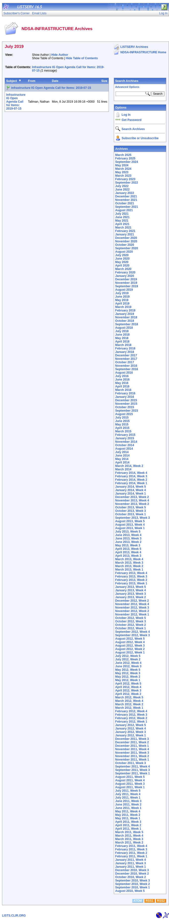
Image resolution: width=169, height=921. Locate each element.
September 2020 (126, 248)
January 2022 (124, 193)
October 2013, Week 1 (130, 514)
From (31, 81)
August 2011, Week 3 (130, 784)
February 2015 (125, 435)
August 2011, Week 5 (130, 777)
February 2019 (125, 310)
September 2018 (126, 324)
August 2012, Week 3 (130, 645)
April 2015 (122, 428)
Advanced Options (127, 86)
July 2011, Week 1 (128, 797)
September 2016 (126, 369)
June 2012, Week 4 (128, 663)
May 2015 (121, 424)
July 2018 (122, 331)
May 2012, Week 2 (127, 676)
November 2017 (126, 359)
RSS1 (149, 900)
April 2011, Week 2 (128, 825)
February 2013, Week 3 (131, 576)
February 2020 (125, 272)
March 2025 (123, 155)
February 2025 (125, 158)
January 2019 (124, 314)
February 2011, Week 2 (131, 853)
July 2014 (122, 452)
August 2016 (124, 372)
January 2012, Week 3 (130, 732)
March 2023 (123, 175)
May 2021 (121, 220)
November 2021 (126, 200)
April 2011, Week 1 (128, 828)
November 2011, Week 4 (132, 749)
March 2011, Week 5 (129, 832)
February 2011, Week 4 (131, 846)
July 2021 (122, 213)
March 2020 (123, 269)
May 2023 (121, 172)
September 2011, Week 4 (132, 766)
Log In (126, 114)
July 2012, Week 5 (128, 656)
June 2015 (122, 421)
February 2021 (125, 231)
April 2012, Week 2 (128, 694)
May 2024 (121, 165)
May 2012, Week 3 (127, 673)
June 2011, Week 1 (128, 808)
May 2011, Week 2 (127, 815)
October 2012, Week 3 (130, 621)
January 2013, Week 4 (130, 590)
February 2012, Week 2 (131, 718)
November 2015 (126, 403)
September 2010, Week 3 (132, 880)
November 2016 (126, 365)
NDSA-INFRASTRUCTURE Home (143, 52)
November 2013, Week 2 (132, 504)
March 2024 (123, 169)
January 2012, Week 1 (130, 735)
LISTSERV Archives (134, 47)
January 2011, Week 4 (130, 860)
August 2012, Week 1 (130, 652)
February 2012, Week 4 (131, 711)
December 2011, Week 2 (132, 742)
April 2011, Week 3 (128, 822)
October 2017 (124, 362)
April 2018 (122, 341)
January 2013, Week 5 (130, 587)
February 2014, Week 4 (131, 473)
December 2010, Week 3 (132, 870)
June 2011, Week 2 (128, 804)
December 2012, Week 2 (132, 600)
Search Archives (127, 81)
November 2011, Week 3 (132, 752)
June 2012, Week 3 (128, 666)
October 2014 (124, 445)
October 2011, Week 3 (130, 763)
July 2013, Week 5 (128, 531)
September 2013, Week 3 (132, 517)
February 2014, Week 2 (131, 479)
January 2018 (124, 352)
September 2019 (126, 286)
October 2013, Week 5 (130, 507)
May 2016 (121, 383)
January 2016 (124, 397)
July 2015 (122, 417)
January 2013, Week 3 (130, 593)
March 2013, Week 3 (129, 562)
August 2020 (124, 251)
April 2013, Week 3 (128, 555)
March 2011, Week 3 (129, 839)
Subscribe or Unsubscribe (140, 138)
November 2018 (126, 317)
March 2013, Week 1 (129, 569)
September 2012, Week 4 (132, 631)
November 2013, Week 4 (132, 500)
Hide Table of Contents (82, 58)
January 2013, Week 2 (130, 597)
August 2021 (124, 210)
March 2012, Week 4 (129, 701)
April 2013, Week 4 (128, 552)
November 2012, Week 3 (132, 607)
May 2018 (121, 338)
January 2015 (124, 438)
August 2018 (124, 327)
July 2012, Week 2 (128, 659)
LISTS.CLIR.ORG (14, 915)
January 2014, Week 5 (130, 486)
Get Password (132, 120)
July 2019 (122, 293)
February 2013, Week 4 (131, 573)
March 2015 (123, 431)
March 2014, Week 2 (129, 466)
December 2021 (126, 196)
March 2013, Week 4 (129, 559)
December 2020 (126, 238)
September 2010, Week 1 (132, 887)
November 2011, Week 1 (132, 759)
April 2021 (122, 224)
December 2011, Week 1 (132, 746)
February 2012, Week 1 (131, 721)
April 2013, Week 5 (128, 549)
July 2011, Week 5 (128, 790)
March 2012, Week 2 (129, 704)
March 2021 (123, 227)
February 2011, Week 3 (131, 849)
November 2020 (126, 241)
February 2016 (125, 393)
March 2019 (123, 307)
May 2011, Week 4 (127, 811)
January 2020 (124, 276)
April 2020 (122, 265)
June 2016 (122, 379)
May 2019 (121, 300)
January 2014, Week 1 (130, 493)
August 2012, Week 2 (130, 649)
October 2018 (124, 321)
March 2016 (123, 390)
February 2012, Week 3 (131, 714)
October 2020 (124, 245)
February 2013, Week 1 (131, 583)
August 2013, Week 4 (130, 524)
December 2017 (126, 355)
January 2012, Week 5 (130, 725)
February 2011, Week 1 (131, 856)
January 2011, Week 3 (130, 863)
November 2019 (126, 283)
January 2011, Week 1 (130, 866)
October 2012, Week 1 (130, 628)
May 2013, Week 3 (127, 545)
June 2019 (122, 296)
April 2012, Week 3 (128, 690)
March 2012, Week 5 (129, 697)
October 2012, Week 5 (130, 618)
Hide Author (59, 55)
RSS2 (161, 900)
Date (55, 81)
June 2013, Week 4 (128, 535)
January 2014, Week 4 (130, 490)
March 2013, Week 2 (129, 566)
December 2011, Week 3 (132, 739)
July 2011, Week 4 (128, 794)
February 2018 (125, 348)
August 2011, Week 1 (130, 787)
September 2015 (126, 410)
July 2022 (122, 186)
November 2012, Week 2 (132, 611)
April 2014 (122, 462)
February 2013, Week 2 (131, 580)
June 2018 (122, 334)
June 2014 (122, 455)
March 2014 (123, 469)
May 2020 (121, 262)
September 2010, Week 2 (132, 884)
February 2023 (125, 179)
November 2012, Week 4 (132, 604)
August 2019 (124, 289)
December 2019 (126, 279)
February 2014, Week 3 (131, 476)
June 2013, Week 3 (128, 538)
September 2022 (126, 182)
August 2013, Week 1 (130, 528)
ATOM (137, 900)
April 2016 (122, 386)
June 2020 (122, 258)
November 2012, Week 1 (132, 614)
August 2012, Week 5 (130, 638)
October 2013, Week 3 (130, 511)
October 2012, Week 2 (130, 625)
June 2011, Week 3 (128, 801)
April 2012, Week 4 (128, 687)
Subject (11, 81)
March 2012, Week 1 (129, 708)
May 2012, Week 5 (127, 670)
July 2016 (122, 376)
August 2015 (124, 414)
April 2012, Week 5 (128, 683)
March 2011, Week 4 (129, 835)
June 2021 (122, 217)
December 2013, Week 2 (132, 497)
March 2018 (123, 345)
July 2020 (122, 255)
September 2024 (126, 162)
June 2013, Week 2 (128, 542)
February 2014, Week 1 (131, 483)
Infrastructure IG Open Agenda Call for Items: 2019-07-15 (51, 88)
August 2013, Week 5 (130, 521)
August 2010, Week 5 (130, 891)
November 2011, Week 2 (132, 756)
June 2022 (122, 189)
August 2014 (124, 448)
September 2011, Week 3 (132, 770)
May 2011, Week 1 (127, 818)
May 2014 (121, 459)
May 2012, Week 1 (127, 680)
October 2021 (124, 203)
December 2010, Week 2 (132, 873)
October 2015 (124, 407)
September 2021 (126, 207)
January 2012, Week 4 (130, 728)
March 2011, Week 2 (129, 842)
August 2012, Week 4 (130, 642)
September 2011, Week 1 (132, 773)
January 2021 (124, 234)
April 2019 (122, 303)
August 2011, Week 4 (130, 780)
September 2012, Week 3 (132, 635)
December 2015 (126, 400)
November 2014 (126, 441)
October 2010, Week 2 (130, 877)
